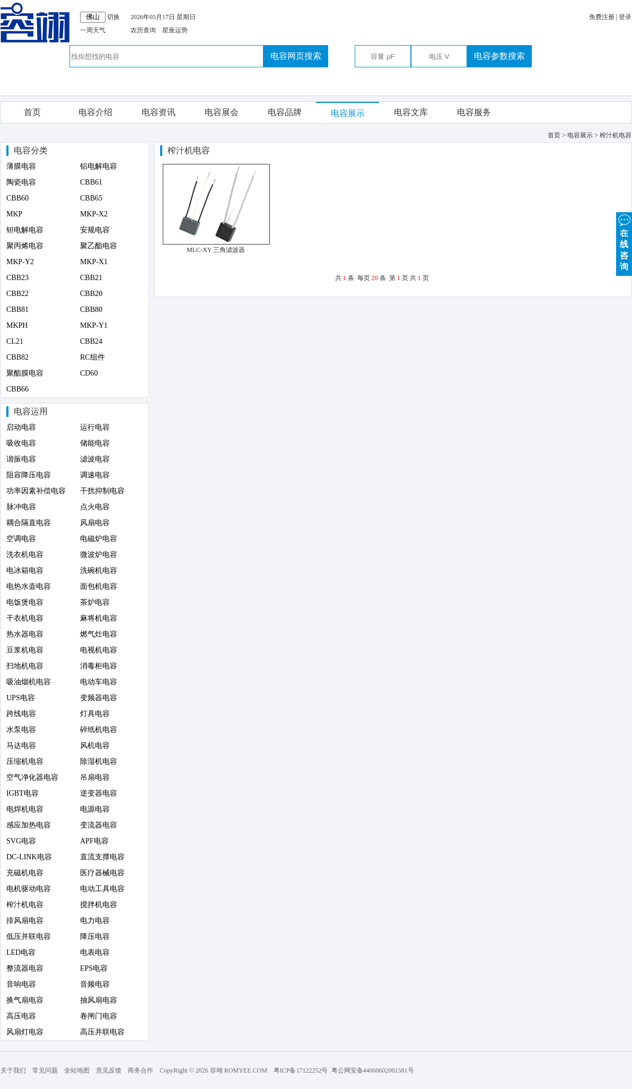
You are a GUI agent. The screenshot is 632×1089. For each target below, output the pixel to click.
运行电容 (95, 427)
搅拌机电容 (98, 905)
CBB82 (17, 357)
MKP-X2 (94, 214)
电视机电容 (98, 650)
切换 (113, 17)
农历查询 (143, 30)
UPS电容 (20, 698)
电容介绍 (95, 112)
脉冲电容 (21, 507)
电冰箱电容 (24, 570)
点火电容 (95, 507)
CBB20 (91, 294)
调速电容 (95, 475)
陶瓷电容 (21, 182)
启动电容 (21, 427)
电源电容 (95, 809)
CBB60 (17, 198)
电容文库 (411, 112)
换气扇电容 (24, 1000)
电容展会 (222, 112)
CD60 (89, 373)
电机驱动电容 (28, 889)
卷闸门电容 (98, 1016)
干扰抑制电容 (102, 491)
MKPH (17, 325)
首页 (32, 112)
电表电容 (95, 952)
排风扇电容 (24, 921)
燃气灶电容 (98, 634)
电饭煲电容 (24, 602)
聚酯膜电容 (24, 373)
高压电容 (21, 1016)
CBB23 (17, 278)
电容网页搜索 (295, 55)
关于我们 (13, 1070)
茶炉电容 (95, 602)
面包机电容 (98, 586)
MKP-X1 (94, 262)
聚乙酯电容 (98, 246)
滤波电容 (95, 459)
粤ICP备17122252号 (301, 1070)
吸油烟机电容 (28, 682)
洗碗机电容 (98, 570)
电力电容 (95, 921)
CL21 (14, 341)
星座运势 (175, 30)
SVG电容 (21, 841)
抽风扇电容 (98, 1000)
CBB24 (91, 341)
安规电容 (95, 230)
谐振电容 (21, 459)
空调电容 (21, 539)
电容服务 (474, 112)
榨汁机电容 (24, 905)
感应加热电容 (28, 825)
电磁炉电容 (98, 539)
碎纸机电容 (98, 730)
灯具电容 (95, 714)
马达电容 (21, 746)
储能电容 (95, 443)
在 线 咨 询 (624, 241)
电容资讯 (158, 112)
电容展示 (348, 113)
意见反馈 (108, 1070)
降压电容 (95, 936)
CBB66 (17, 389)
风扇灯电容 (24, 1032)
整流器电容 (24, 968)
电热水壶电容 (28, 586)
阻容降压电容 (28, 475)
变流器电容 (98, 825)
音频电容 (95, 984)
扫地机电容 (24, 666)
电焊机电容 (24, 809)
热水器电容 (24, 634)
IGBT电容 (22, 793)
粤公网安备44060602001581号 (372, 1070)
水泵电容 (21, 730)
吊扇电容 (95, 777)
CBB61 (91, 182)
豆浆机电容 (24, 650)
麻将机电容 (98, 618)
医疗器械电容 (102, 873)
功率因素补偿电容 (36, 491)
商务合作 (140, 1070)
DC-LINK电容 (29, 857)
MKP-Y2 (20, 262)
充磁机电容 (24, 873)
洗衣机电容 (24, 555)
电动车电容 (98, 682)
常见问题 (45, 1070)
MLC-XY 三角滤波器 (216, 250)
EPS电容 (94, 968)
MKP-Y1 (94, 325)
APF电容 (94, 841)
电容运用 (31, 411)
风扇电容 (95, 523)
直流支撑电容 (102, 857)
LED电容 (21, 952)
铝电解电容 (98, 166)
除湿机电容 (98, 761)
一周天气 (93, 30)
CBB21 (91, 278)
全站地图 (77, 1070)
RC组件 (92, 357)
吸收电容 (21, 443)
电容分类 (31, 150)
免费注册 (602, 17)
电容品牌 (285, 112)
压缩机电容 (24, 761)
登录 (625, 17)
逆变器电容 (98, 793)
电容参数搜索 (499, 55)
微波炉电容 (98, 555)
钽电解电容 (24, 230)
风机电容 (95, 746)
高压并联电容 (102, 1032)
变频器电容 (98, 698)
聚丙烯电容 (24, 246)
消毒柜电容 (98, 666)
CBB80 (91, 309)
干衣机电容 (24, 618)
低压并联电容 (28, 936)
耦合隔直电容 (28, 523)
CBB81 (17, 309)
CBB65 (91, 198)
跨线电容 (21, 714)
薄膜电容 (21, 166)
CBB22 (17, 294)
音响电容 (21, 984)
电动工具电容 (102, 889)
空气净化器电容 (32, 777)
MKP (14, 214)
